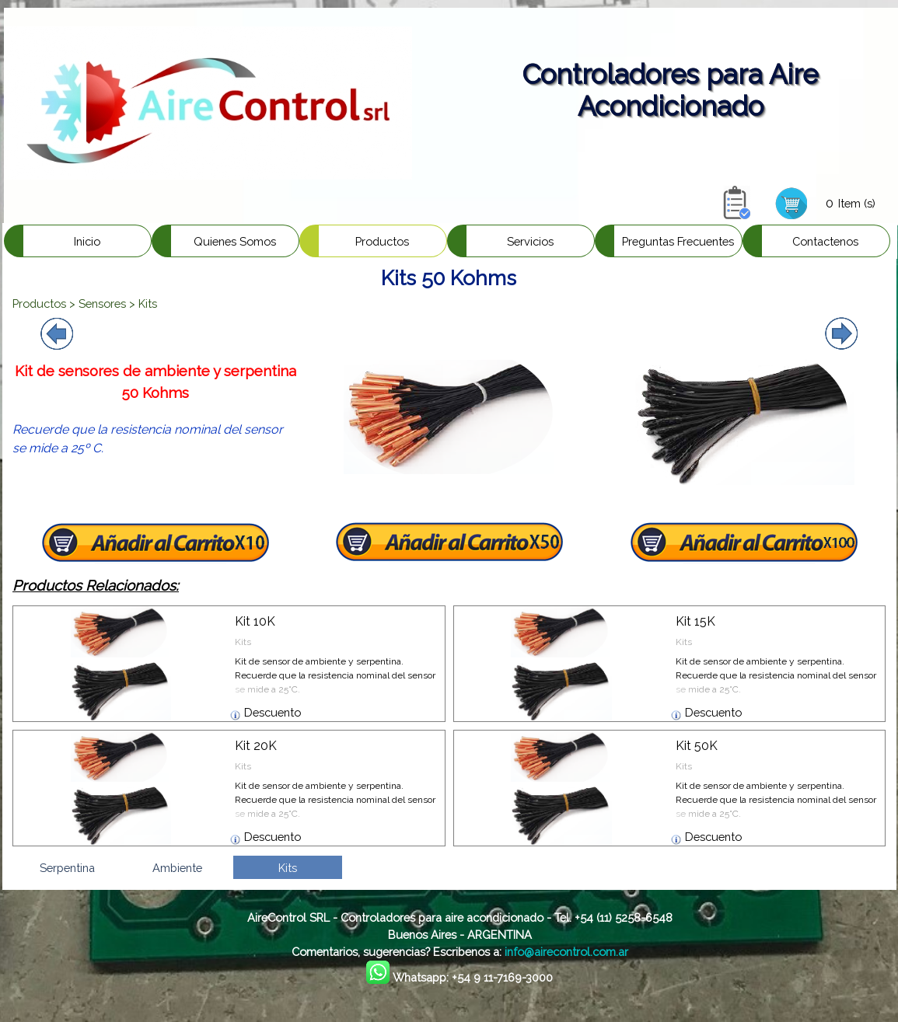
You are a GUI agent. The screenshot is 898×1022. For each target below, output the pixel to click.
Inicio (87, 241)
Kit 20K (256, 745)
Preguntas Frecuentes (678, 241)
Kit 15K (695, 621)
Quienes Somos (235, 241)
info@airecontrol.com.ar (566, 951)
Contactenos (825, 241)
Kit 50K (697, 745)
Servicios (530, 241)
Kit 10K (255, 621)
